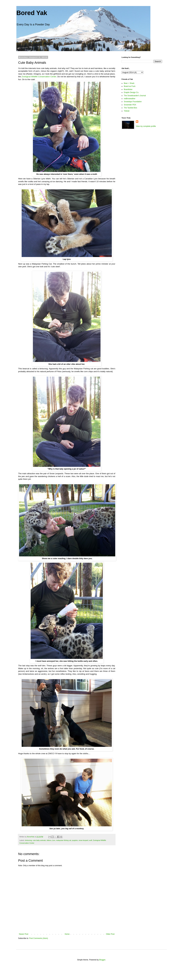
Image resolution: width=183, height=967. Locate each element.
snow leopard (83, 840)
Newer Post (23, 934)
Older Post (110, 934)
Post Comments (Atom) (38, 938)
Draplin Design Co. (131, 92)
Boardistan (128, 89)
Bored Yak (31, 12)
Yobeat (126, 111)
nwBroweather (129, 99)
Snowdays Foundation (133, 102)
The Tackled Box (130, 108)
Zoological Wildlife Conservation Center (38, 76)
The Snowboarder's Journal (135, 96)
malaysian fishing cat (63, 840)
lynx (53, 840)
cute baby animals (39, 840)
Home (67, 934)
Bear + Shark (129, 83)
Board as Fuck (129, 86)
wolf (90, 840)
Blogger (102, 960)
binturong (28, 840)
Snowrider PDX (130, 105)
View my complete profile (146, 126)
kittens (49, 840)
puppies (75, 840)
